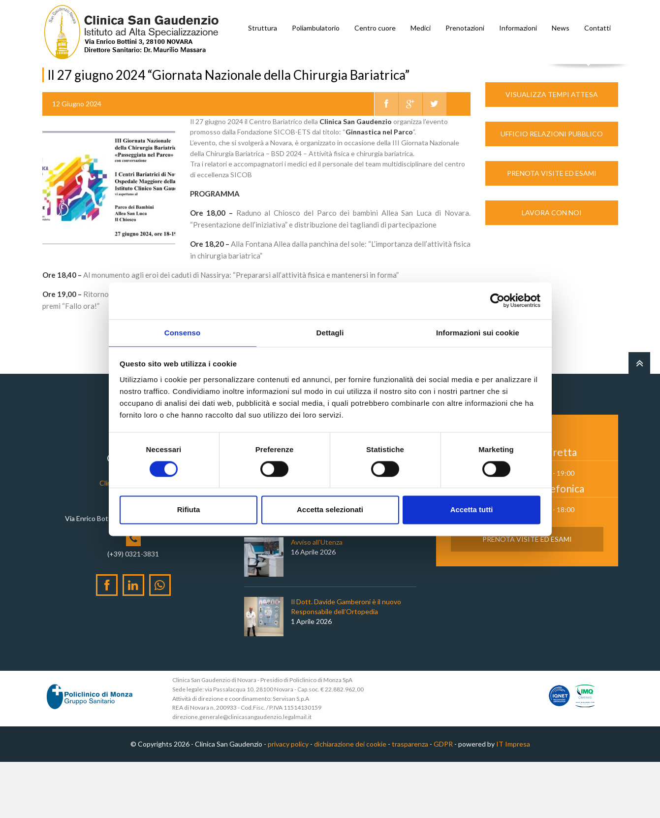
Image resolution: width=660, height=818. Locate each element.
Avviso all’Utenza (317, 598)
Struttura (262, 28)
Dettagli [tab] (330, 332)
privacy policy (288, 800)
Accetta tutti (471, 510)
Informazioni (518, 28)
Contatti (597, 28)
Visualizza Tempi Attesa (551, 150)
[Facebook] (107, 641)
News (560, 28)
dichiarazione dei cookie (350, 800)
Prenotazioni (464, 28)
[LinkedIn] (133, 641)
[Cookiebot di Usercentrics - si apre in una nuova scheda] (497, 300)
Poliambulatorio (316, 28)
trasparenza (410, 800)
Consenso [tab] (182, 332)
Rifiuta (188, 510)
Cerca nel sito (588, 74)
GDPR (443, 800)
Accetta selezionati (330, 510)
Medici (420, 28)
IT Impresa (513, 800)
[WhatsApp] (160, 641)
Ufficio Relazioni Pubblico (552, 190)
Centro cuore (375, 28)
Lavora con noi (552, 268)
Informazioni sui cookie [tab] (477, 332)
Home (51, 83)
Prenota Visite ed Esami (552, 229)
